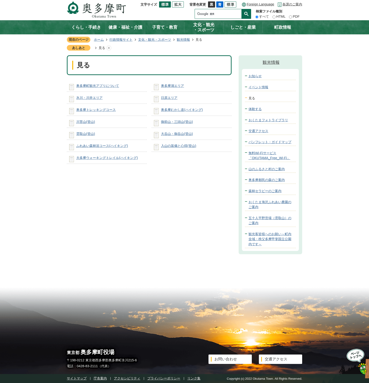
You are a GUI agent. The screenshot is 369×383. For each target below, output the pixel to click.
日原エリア (169, 98)
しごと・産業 (243, 27)
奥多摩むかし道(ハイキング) (182, 110)
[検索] (219, 14)
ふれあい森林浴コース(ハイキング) (102, 146)
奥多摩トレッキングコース (96, 110)
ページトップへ (356, 363)
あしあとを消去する (108, 48)
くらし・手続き (86, 27)
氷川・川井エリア (89, 98)
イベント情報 (258, 87)
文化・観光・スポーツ (203, 27)
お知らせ (255, 76)
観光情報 (183, 39)
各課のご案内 (292, 4)
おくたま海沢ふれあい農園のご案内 (270, 204)
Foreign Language (260, 4)
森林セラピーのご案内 (265, 191)
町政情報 (282, 27)
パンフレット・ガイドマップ (270, 142)
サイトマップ (77, 378)
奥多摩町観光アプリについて (97, 86)
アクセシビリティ (127, 378)
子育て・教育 (164, 27)
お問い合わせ (225, 359)
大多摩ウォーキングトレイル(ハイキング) (107, 158)
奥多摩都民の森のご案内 (267, 180)
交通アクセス (258, 131)
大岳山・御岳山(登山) (177, 134)
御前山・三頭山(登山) (177, 122)
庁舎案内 (100, 378)
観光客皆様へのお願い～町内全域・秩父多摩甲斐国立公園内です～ (270, 239)
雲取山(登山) (85, 134)
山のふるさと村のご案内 (267, 169)
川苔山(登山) (85, 122)
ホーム (99, 39)
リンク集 (194, 378)
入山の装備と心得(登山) (178, 146)
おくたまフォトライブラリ (268, 120)
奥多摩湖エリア (172, 86)
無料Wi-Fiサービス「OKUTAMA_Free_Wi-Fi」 (269, 155)
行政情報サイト (120, 39)
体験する (255, 109)
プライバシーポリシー (163, 378)
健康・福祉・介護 (125, 27)
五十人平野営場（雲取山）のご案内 (270, 220)
